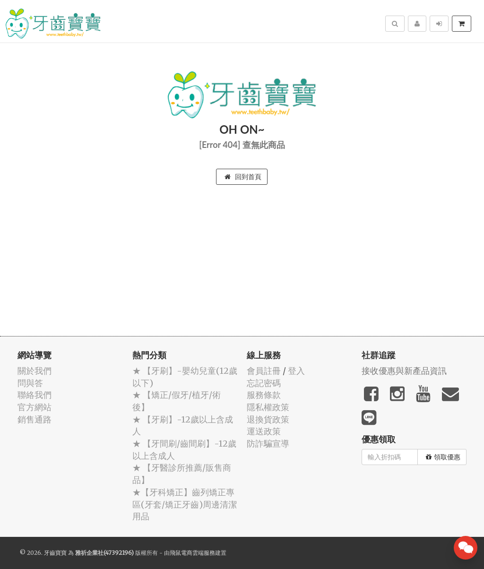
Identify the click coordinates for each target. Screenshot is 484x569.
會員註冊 (264, 370)
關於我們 (34, 370)
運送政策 (264, 431)
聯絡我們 (34, 394)
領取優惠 (443, 457)
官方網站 (34, 407)
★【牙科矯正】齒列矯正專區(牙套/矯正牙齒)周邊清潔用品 (184, 504)
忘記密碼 (264, 383)
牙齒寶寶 (55, 552)
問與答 (30, 383)
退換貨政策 (268, 419)
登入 (296, 370)
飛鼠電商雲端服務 (192, 552)
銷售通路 (34, 419)
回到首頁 (243, 176)
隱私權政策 (268, 407)
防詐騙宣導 (268, 443)
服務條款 (264, 394)
